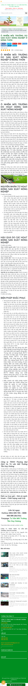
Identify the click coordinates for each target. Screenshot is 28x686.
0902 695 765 (4, 639)
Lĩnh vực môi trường (17, 29)
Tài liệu (10, 29)
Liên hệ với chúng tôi (16, 685)
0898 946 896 (4, 638)
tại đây (21, 525)
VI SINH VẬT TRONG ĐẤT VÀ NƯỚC (18, 601)
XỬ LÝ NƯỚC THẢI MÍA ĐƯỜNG (16, 593)
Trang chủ (4, 29)
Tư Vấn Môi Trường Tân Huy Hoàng (9, 653)
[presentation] (1, 21)
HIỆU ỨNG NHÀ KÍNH (14, 574)
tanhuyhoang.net (8, 644)
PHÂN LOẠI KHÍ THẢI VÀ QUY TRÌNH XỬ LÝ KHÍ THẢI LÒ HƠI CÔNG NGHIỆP (18, 564)
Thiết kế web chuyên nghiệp (19, 681)
